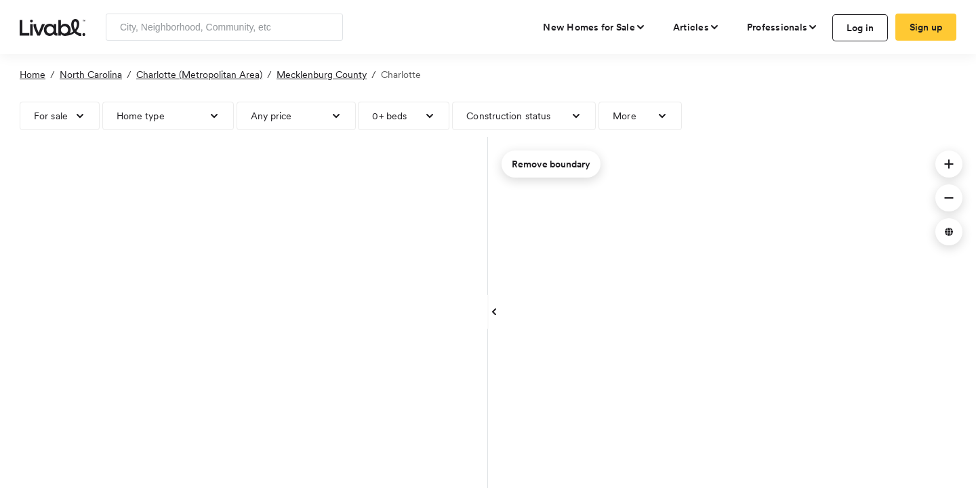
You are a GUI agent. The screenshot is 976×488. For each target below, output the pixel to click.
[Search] (327, 27)
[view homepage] (52, 26)
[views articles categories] (696, 27)
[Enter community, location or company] (224, 27)
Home (32, 74)
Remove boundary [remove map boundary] (551, 164)
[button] (948, 164)
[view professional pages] (782, 27)
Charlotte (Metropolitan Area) (199, 74)
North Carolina (91, 74)
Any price (271, 115)
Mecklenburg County (322, 74)
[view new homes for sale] (594, 27)
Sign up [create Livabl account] (926, 27)
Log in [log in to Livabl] (860, 27)
